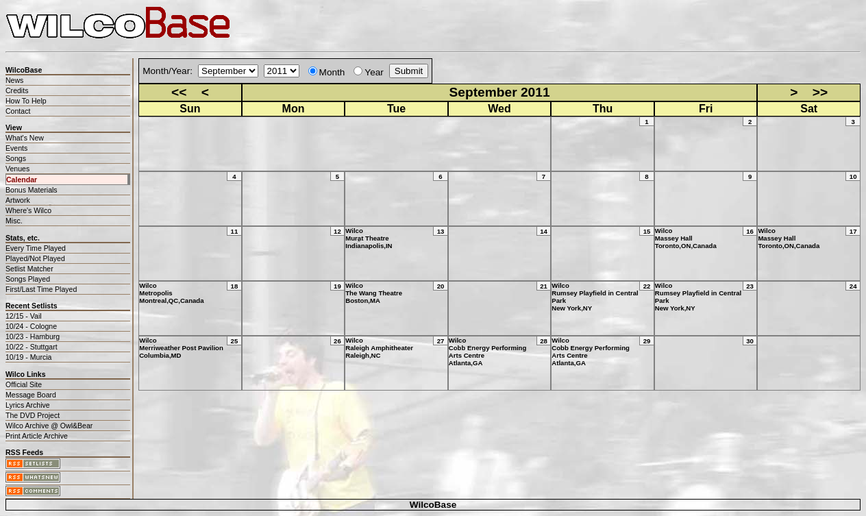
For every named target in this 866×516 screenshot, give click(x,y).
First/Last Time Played (41, 289)
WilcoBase (433, 505)
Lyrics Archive (27, 405)
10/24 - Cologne (31, 326)
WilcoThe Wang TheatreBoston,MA (373, 293)
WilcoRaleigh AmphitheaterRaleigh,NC (379, 347)
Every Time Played (35, 248)
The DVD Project (32, 415)
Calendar (21, 179)
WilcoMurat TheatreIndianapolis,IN (368, 238)
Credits (16, 90)
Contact (17, 111)
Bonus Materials (31, 190)
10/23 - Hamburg (32, 336)
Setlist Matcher (29, 269)
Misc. (14, 221)
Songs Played (27, 279)
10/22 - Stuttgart (31, 347)
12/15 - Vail (23, 316)
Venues (17, 168)
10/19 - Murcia (28, 357)
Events (16, 148)
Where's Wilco (28, 210)
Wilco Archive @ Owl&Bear (48, 425)
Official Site (23, 384)
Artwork (17, 200)
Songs (15, 158)
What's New (24, 138)
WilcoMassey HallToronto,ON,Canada (686, 238)
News (14, 80)
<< (178, 92)
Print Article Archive (36, 436)
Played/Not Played (35, 258)
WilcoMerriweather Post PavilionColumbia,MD (181, 347)
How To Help (26, 101)
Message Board (30, 395)
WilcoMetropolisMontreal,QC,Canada (171, 293)
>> (820, 92)
